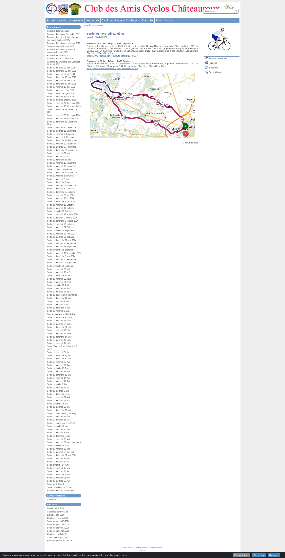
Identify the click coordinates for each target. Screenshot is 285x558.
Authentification (155, 548)
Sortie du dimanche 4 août (58, 308)
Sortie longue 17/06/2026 (58, 525)
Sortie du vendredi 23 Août (59, 279)
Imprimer (213, 63)
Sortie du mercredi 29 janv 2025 (61, 68)
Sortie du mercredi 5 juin (58, 391)
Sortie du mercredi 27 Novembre (61, 147)
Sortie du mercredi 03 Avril (58, 481)
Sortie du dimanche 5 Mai (58, 436)
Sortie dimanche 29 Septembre (61, 231)
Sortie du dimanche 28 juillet (59, 317)
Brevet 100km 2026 (55, 508)
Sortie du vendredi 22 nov (58, 153)
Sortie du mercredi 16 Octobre (60, 208)
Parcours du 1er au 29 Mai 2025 (61, 59)
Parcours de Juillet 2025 (57, 55)
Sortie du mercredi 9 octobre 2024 (62, 218)
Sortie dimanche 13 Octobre (59, 211)
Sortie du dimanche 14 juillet (59, 337)
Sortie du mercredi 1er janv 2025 (61, 100)
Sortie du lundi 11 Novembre (59, 169)
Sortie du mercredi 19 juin (58, 371)
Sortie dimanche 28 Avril (58, 445)
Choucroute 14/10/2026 (57, 537)
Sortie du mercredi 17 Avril (58, 462)
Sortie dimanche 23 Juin (57, 368)
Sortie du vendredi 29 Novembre (61, 144)
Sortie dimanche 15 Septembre (61, 250)
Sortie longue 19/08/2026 (58, 531)
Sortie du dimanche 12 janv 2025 (61, 84)
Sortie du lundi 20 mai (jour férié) (61, 413)
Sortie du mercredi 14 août (59, 292)
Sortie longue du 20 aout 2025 (60, 46)
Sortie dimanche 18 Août (58, 285)
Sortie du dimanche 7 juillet (59, 355)
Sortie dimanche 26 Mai (57, 404)
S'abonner (213, 68)
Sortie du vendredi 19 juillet (59, 330)
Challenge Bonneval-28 (57, 512)
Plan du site (128, 548)
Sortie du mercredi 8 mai (58, 433)
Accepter (259, 555)
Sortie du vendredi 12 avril (58, 468)
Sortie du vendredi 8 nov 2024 (60, 176)
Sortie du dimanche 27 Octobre (61, 192)
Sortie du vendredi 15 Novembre (61, 163)
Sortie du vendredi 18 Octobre (60, 205)
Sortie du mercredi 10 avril (58, 471)
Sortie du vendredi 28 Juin (58, 362)
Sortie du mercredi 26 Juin (58, 365)
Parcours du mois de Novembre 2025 (63, 34)
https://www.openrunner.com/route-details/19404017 (112, 56)
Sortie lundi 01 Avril (55, 484)
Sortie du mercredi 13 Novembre (61, 166)
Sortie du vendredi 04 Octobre (60, 224)
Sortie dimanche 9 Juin (57, 384)
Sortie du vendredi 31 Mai (58, 397)
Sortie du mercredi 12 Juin (58, 381)
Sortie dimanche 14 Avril (58, 465)
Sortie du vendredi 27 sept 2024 (61, 234)
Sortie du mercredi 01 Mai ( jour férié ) (64, 442)
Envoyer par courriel (218, 58)
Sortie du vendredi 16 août (58, 289)
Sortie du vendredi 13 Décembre (61, 127)
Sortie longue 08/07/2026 (58, 528)
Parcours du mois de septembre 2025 (63, 43)
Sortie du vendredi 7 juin (58, 388)
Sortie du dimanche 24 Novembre (62, 150)
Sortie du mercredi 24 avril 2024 (61, 452)
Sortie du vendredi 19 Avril (58, 458)
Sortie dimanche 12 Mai (57, 426)
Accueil (51, 20)
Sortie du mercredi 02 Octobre (60, 227)
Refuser (273, 555)
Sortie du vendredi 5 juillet (58, 352)
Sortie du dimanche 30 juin (59, 359)
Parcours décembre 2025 (58, 31)
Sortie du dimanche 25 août (59, 275)
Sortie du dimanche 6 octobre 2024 (62, 221)
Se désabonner (215, 72)
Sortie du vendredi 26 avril (58, 449)
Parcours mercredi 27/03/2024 (60, 491)
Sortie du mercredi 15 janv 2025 (61, 81)
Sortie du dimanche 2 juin (58, 394)
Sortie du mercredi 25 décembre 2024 (64, 106)
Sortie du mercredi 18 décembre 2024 (64, 119)
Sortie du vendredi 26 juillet (59, 321)
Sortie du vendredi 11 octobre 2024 (62, 214)
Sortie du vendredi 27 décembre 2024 (64, 103)
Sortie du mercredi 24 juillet (59, 324)
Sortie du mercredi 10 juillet (59, 340)
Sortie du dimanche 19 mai (59, 410)
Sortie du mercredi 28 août (59, 272)
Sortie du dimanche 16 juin (59, 375)
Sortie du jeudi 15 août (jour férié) (62, 295)
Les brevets (92, 20)
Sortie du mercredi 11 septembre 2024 (64, 253)
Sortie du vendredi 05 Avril (58, 478)
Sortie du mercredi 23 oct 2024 (60, 198)
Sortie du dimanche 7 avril (58, 475)
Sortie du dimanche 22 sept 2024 (61, 240)
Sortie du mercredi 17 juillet (59, 333)
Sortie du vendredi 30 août (58, 269)
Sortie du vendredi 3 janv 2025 (60, 97)
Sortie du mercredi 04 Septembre (61, 263)
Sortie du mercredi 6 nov (58, 179)
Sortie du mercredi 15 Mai (58, 420)
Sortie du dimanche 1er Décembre (62, 140)
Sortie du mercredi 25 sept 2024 (61, 237)
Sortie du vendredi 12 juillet (59, 343)
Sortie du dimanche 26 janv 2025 (61, 71)
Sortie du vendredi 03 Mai (58, 439)
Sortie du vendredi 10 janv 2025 (61, 87)
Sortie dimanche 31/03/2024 (59, 487)
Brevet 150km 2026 (55, 515)
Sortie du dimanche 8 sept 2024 (61, 256)
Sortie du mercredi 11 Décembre (61, 131)
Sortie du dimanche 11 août (59, 298)
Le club (62, 20)
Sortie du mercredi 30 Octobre (60, 189)
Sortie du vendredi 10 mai (58, 429)
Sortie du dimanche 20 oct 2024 (61, 201)
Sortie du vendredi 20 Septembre (61, 243)
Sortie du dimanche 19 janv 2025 (61, 77)
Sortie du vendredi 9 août (58, 301)
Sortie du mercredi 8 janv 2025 (60, 90)
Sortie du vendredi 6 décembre (60, 134)
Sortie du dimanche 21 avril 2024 (61, 455)
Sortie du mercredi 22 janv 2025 (61, 74)
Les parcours (97, 25)
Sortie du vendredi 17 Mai (58, 417)
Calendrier (147, 20)
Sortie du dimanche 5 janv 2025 (61, 93)
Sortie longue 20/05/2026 (58, 521)
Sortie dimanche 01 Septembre (61, 266)
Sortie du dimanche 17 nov (59, 160)
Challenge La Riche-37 (57, 534)
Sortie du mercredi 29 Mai (58, 401)
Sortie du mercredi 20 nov (58, 157)
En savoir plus (241, 555)
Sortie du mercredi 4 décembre (60, 137)
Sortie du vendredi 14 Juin (58, 378)
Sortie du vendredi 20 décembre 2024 (64, 115)
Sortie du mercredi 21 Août (59, 282)
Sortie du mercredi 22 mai (58, 407)
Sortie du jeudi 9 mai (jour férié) (61, 423)
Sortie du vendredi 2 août (58, 311)
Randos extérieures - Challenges (120, 20)
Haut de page (191, 142)
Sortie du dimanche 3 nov (58, 182)
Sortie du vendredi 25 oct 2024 (60, 195)
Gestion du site (141, 548)
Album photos (163, 20)
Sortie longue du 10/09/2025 (59, 541)
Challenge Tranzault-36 (57, 518)
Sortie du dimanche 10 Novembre (62, 173)
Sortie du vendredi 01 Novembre (61, 185)
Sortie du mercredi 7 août (58, 305)
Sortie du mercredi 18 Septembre (61, 247)
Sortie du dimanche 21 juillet (59, 327)
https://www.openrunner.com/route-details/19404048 (112, 68)
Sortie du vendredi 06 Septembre (61, 259)
